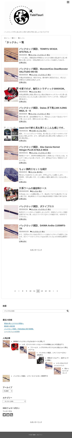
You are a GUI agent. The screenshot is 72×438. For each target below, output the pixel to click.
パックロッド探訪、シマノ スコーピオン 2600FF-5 (30, 376)
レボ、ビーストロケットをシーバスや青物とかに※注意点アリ (43, 344)
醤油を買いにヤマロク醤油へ (14, 323)
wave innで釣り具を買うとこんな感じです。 (42, 128)
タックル (33, 55)
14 (46, 291)
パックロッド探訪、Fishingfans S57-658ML (19, 329)
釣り (48, 55)
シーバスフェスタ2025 (12, 331)
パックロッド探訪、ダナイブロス (36, 206)
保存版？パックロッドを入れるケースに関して (29, 341)
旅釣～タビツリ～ (38, 434)
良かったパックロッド (65, 371)
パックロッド (41, 55)
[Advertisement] (20, 269)
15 (49, 291)
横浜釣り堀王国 (9, 326)
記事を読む (23, 62)
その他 (33, 131)
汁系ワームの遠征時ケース (33, 188)
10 (30, 291)
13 (42, 291)
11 (34, 291)
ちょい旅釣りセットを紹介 (33, 169)
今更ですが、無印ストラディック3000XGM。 (42, 88)
